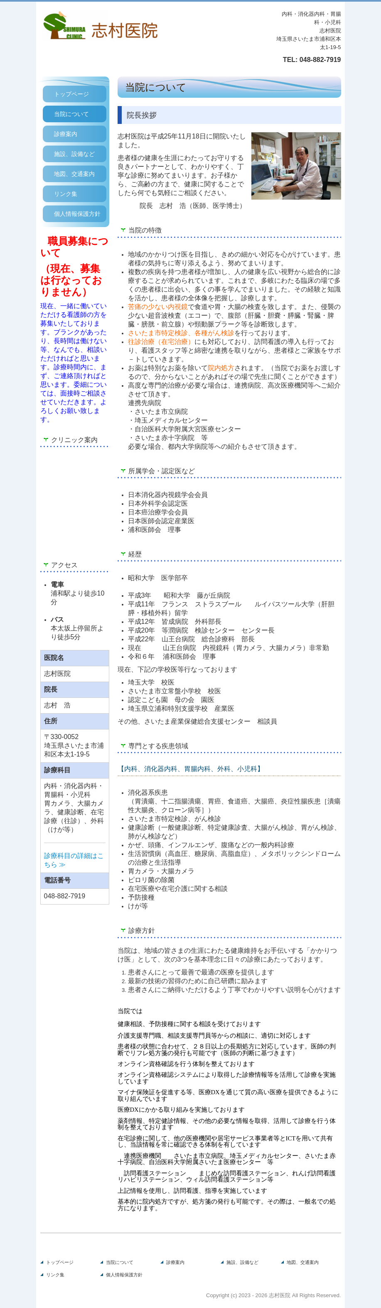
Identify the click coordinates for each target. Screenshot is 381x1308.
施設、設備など (74, 154)
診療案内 (65, 134)
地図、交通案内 (74, 174)
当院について (71, 114)
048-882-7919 (320, 59)
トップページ (71, 94)
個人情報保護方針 (77, 213)
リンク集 (65, 193)
